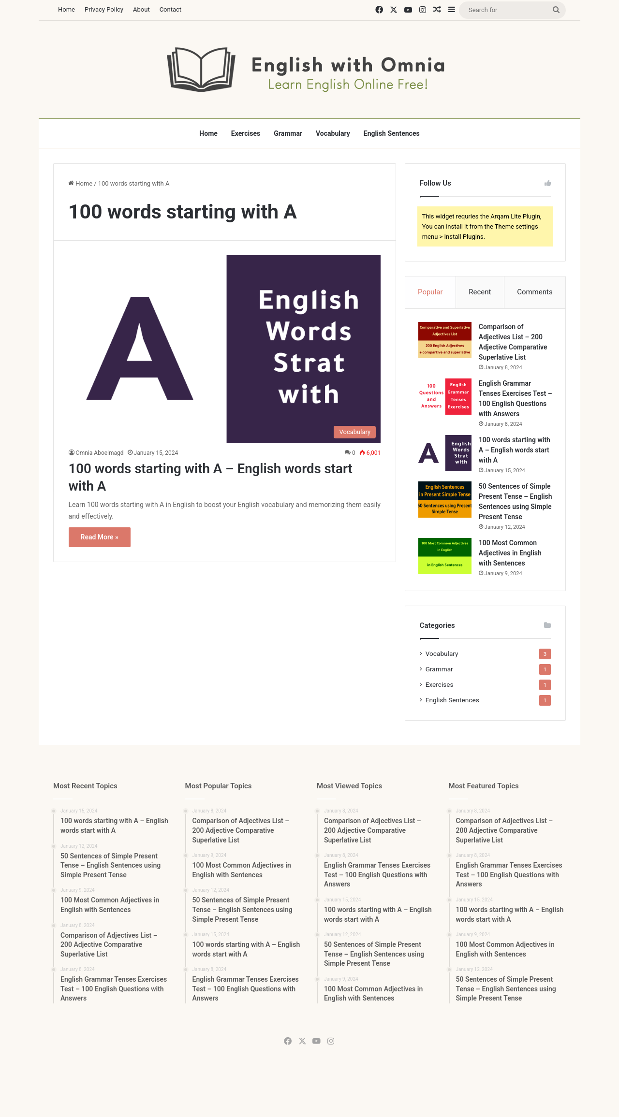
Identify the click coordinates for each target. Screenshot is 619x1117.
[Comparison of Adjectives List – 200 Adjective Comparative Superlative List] (446, 341)
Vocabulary (333, 133)
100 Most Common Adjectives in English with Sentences (511, 575)
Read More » (99, 537)
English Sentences (392, 133)
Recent (480, 292)
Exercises (245, 133)
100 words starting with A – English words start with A (514, 462)
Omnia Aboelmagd (100, 453)
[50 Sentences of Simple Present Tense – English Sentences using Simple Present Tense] (446, 511)
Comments (535, 292)
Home (66, 9)
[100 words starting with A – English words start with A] (225, 349)
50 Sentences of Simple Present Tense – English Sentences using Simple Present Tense (513, 518)
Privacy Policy (104, 9)
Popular (430, 292)
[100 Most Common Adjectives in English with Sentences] (446, 578)
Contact (170, 9)
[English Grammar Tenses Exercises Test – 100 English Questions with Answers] (446, 398)
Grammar (288, 133)
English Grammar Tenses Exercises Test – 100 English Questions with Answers (513, 405)
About (141, 9)
